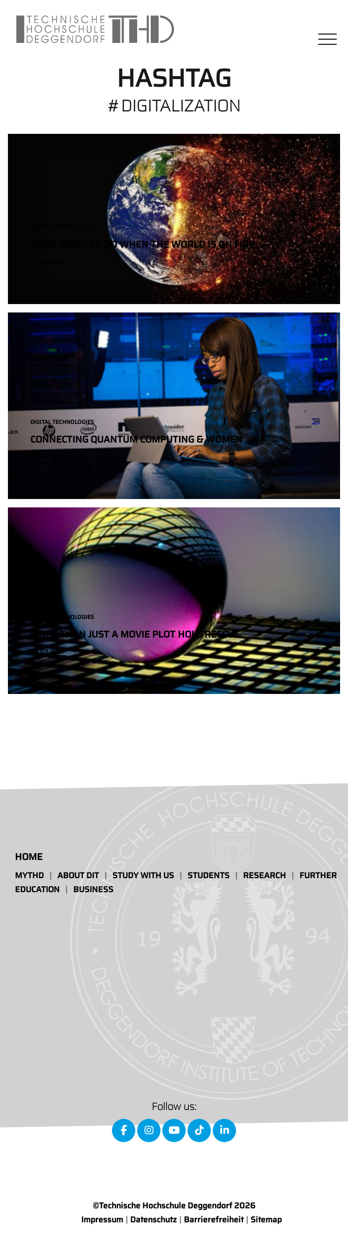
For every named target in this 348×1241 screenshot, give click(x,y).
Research (265, 875)
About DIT (79, 875)
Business (93, 889)
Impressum (102, 1219)
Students (209, 875)
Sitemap (266, 1219)
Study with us (144, 875)
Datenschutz (153, 1219)
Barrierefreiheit (214, 1219)
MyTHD (30, 875)
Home (28, 856)
